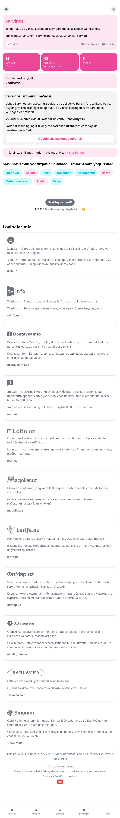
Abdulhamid (86, 173)
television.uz (59, 754)
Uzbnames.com (76, 126)
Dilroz (106, 173)
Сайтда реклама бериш (60, 766)
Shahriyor (12, 173)
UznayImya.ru (75, 119)
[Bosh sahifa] (6, 9)
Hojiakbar (64, 173)
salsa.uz (21, 754)
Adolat (41, 181)
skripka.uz (34, 754)
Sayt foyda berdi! (60, 202)
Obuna (46, 776)
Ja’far (46, 173)
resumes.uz (96, 754)
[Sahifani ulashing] (113, 9)
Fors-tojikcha (92, 44)
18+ (60, 782)
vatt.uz (71, 754)
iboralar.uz (83, 754)
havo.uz (109, 754)
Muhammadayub (18, 181)
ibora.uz (11, 754)
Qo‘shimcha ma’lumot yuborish (60, 138)
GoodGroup (61, 776)
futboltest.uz (60, 758)
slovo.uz (45, 754)
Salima (31, 173)
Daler (56, 181)
